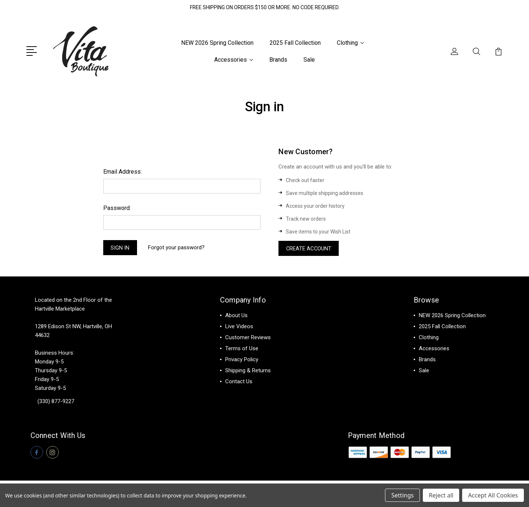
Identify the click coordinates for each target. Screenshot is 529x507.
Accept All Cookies (493, 495)
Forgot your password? (177, 248)
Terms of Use (241, 349)
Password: (117, 207)
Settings (402, 495)
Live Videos (239, 327)
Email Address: (122, 171)
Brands (278, 59)
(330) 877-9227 (55, 402)
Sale (309, 59)
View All (429, 382)
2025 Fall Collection (295, 42)
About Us (236, 316)
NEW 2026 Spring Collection (217, 42)
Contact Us (238, 382)
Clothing (350, 42)
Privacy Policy (241, 360)
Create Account (309, 248)
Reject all (441, 495)
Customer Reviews (248, 338)
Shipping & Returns (248, 371)
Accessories (233, 59)
